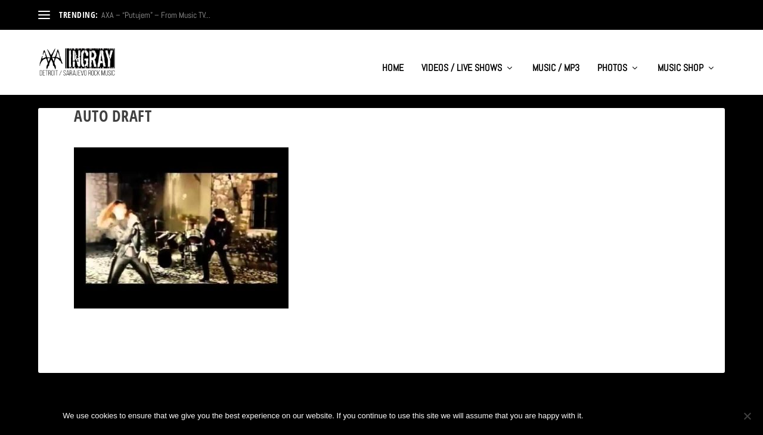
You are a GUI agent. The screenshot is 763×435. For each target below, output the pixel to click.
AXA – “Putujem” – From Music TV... (155, 15)
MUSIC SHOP (680, 57)
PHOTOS (612, 57)
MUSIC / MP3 (555, 57)
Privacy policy (660, 415)
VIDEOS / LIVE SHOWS (461, 57)
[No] (747, 416)
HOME (393, 57)
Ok (603, 415)
